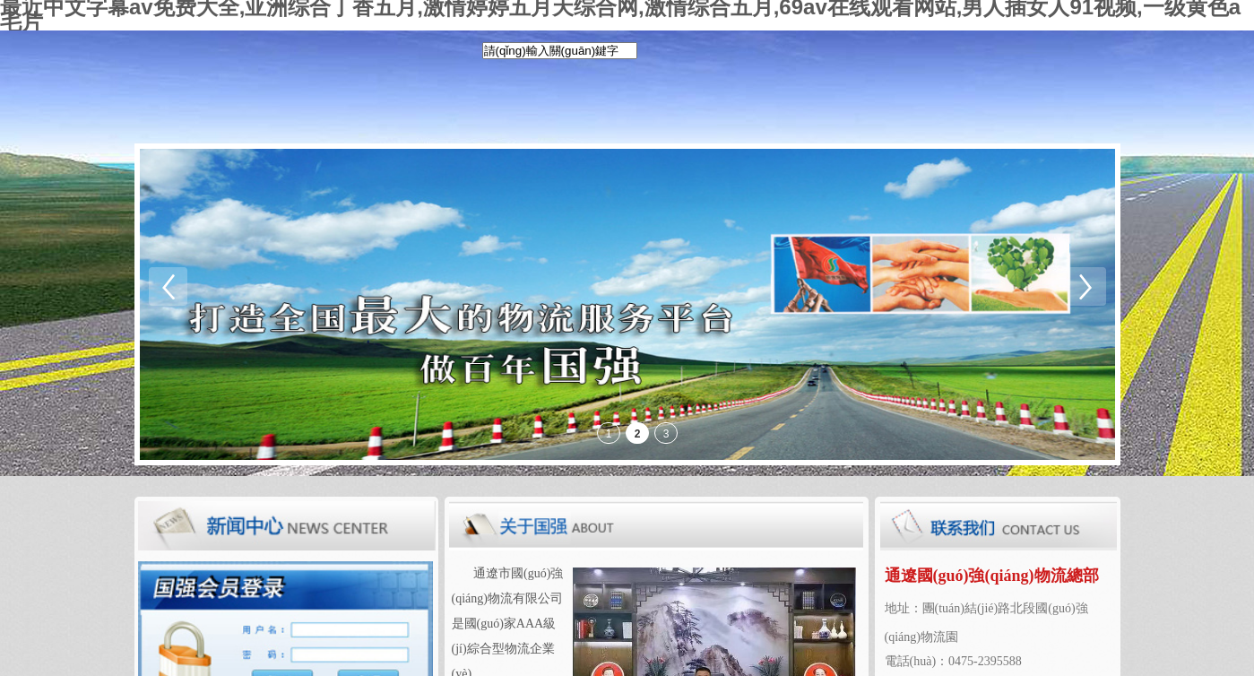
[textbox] (559, 50)
